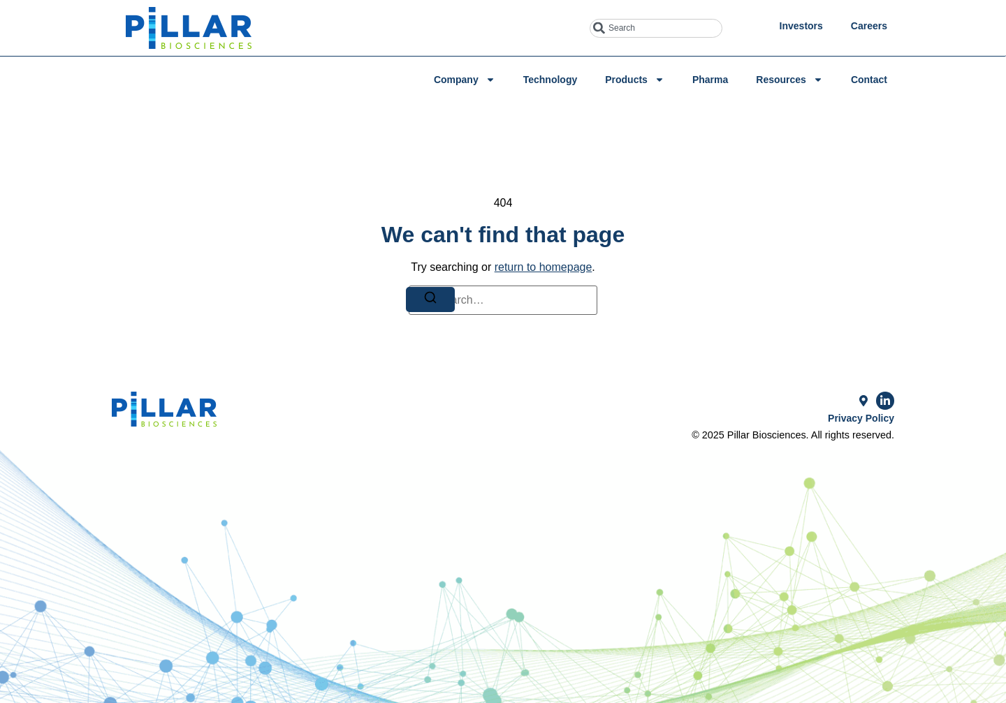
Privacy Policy (861, 418)
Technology (550, 79)
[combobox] (656, 28)
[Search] (430, 299)
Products (634, 79)
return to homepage (543, 267)
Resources (789, 79)
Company (464, 79)
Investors (801, 25)
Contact (869, 79)
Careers (869, 25)
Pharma (710, 79)
